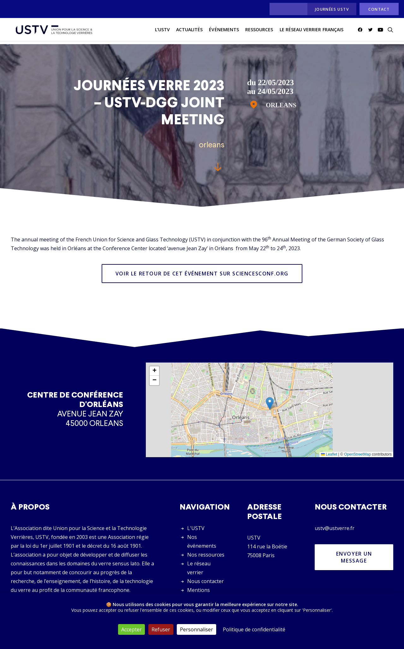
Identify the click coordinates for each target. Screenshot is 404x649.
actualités (189, 31)
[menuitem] (287, 9)
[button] (361, 31)
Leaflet (329, 454)
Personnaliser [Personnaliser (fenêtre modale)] (196, 629)
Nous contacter (205, 581)
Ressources (259, 31)
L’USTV (162, 31)
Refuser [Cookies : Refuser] (161, 629)
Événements (224, 31)
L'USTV (196, 528)
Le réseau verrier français (311, 31)
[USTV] (52, 31)
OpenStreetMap (357, 454)
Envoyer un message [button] (355, 557)
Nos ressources (205, 554)
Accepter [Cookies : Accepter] (131, 629)
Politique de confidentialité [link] (254, 629)
